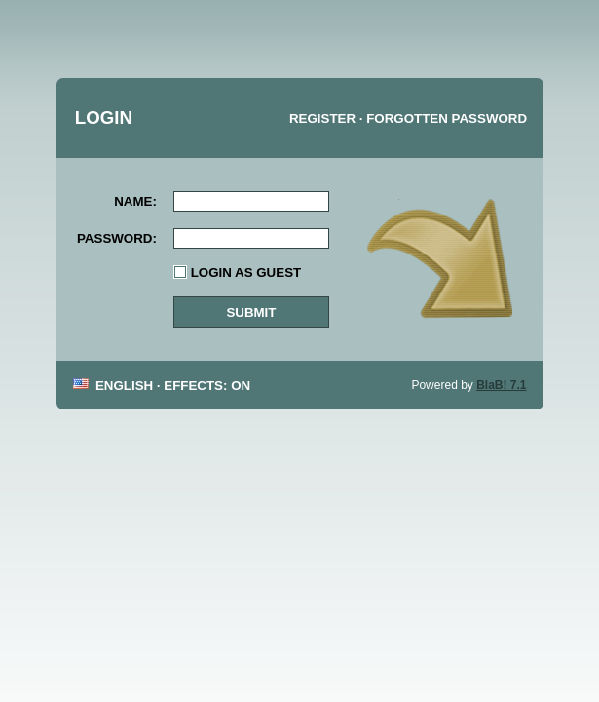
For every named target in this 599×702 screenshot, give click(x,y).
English (121, 385)
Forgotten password (446, 118)
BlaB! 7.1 (501, 385)
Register (322, 118)
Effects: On (207, 385)
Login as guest (246, 272)
